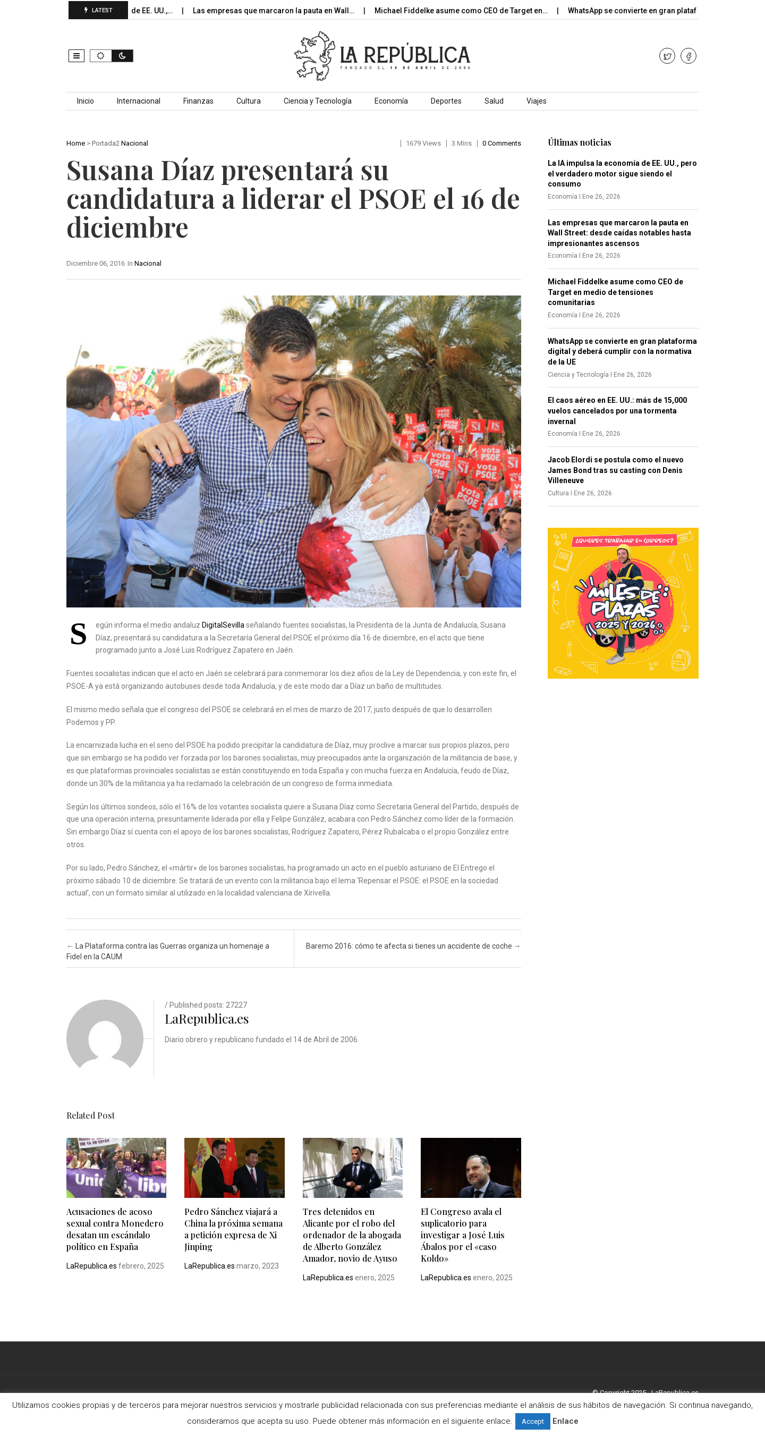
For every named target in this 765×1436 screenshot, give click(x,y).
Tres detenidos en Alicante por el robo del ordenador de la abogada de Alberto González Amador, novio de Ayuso (352, 1235)
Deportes (446, 101)
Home (75, 143)
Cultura (248, 101)
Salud (494, 101)
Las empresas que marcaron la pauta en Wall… (282, 10)
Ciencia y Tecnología (318, 101)
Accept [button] (533, 1421)
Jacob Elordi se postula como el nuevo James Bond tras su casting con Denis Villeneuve (616, 470)
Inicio (85, 101)
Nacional (134, 143)
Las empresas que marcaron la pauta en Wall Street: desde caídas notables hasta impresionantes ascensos (619, 233)
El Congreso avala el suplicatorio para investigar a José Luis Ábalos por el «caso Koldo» (463, 1235)
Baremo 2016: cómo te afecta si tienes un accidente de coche (413, 946)
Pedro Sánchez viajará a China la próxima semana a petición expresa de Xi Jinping (233, 1229)
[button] (76, 55)
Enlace (565, 1421)
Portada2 (106, 143)
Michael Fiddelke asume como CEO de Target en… (469, 10)
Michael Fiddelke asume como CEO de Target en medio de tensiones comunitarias (615, 292)
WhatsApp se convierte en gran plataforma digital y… (667, 10)
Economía (391, 101)
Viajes (536, 101)
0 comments (501, 143)
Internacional (138, 101)
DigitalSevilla (223, 625)
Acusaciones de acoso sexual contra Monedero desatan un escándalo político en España (115, 1229)
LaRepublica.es (207, 1018)
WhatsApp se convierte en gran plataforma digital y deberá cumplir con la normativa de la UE (622, 351)
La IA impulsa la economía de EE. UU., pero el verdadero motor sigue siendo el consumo (622, 173)
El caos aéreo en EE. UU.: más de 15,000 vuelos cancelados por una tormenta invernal (617, 410)
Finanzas (198, 101)
